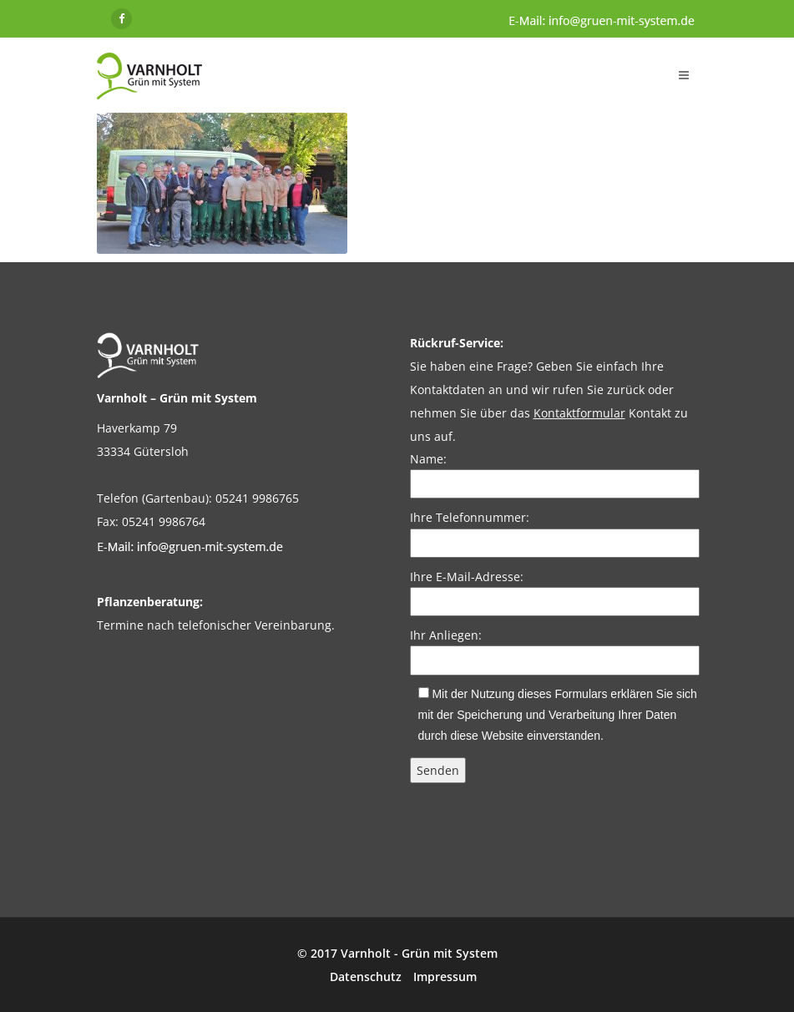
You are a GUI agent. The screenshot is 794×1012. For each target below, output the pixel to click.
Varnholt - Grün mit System (419, 953)
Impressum (445, 976)
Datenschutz (366, 976)
